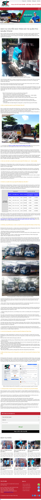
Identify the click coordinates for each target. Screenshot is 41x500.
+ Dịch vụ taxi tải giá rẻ (26, 487)
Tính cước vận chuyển (20, 431)
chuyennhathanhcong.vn (8, 492)
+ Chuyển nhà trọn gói (26, 485)
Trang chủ (24, 1)
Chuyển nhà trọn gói (10, 23)
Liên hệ (38, 1)
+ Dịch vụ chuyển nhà (26, 484)
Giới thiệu (29, 1)
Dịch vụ (5, 23)
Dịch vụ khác (6, 438)
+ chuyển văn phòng (25, 490)
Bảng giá (34, 1)
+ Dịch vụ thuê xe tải (25, 489)
